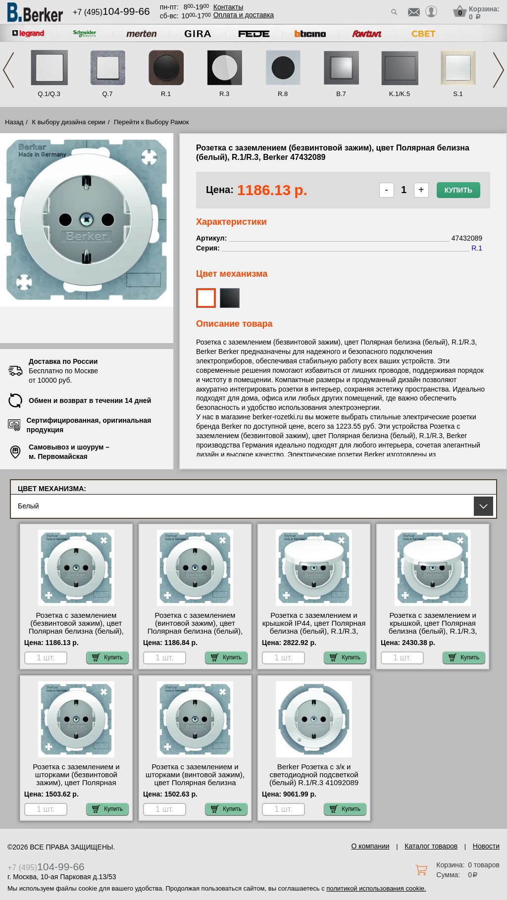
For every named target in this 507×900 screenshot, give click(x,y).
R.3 (224, 94)
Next (499, 70)
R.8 (283, 94)
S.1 (458, 94)
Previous (8, 70)
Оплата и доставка (243, 15)
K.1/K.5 (399, 94)
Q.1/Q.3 (49, 94)
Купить (458, 190)
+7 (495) (111, 12)
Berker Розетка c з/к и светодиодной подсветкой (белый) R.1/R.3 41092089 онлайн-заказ (313, 779)
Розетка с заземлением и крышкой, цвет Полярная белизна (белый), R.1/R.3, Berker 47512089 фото (433, 627)
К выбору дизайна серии (68, 122)
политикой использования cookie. (376, 888)
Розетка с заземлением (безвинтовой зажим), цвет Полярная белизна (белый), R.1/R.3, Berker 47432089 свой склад (76, 631)
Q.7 (107, 94)
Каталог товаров (431, 846)
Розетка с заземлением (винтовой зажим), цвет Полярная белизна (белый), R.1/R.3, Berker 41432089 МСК (195, 631)
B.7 (341, 94)
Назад (14, 122)
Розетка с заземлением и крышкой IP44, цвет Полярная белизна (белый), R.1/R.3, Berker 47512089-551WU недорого (314, 631)
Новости (486, 846)
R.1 (166, 94)
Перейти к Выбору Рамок (151, 122)
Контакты (228, 7)
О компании (370, 846)
